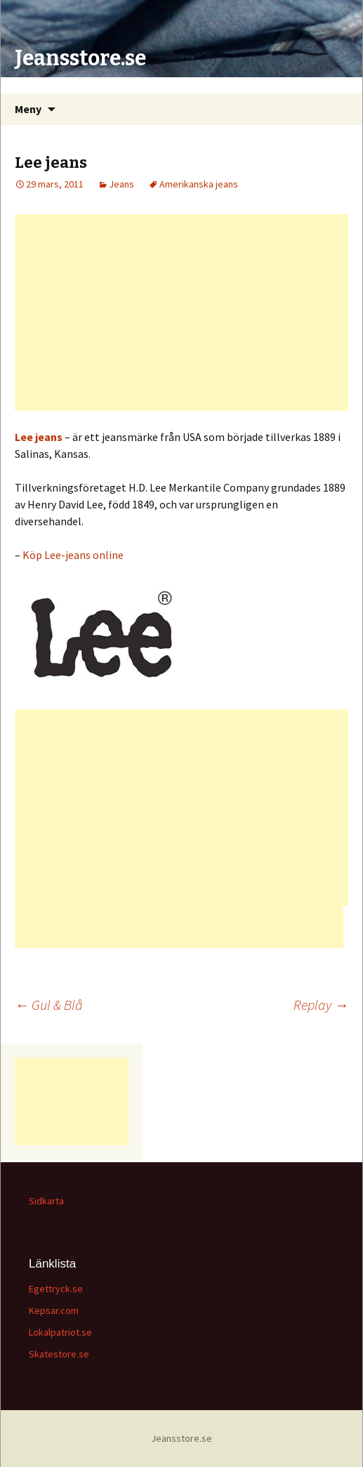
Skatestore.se (59, 1354)
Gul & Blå (49, 1004)
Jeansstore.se (181, 1438)
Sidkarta (46, 1201)
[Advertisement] (181, 312)
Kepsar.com (54, 1310)
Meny (28, 109)
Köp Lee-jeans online (73, 555)
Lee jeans (38, 437)
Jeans (121, 184)
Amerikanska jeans (198, 184)
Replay (320, 1004)
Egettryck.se (56, 1288)
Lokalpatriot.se (60, 1332)
